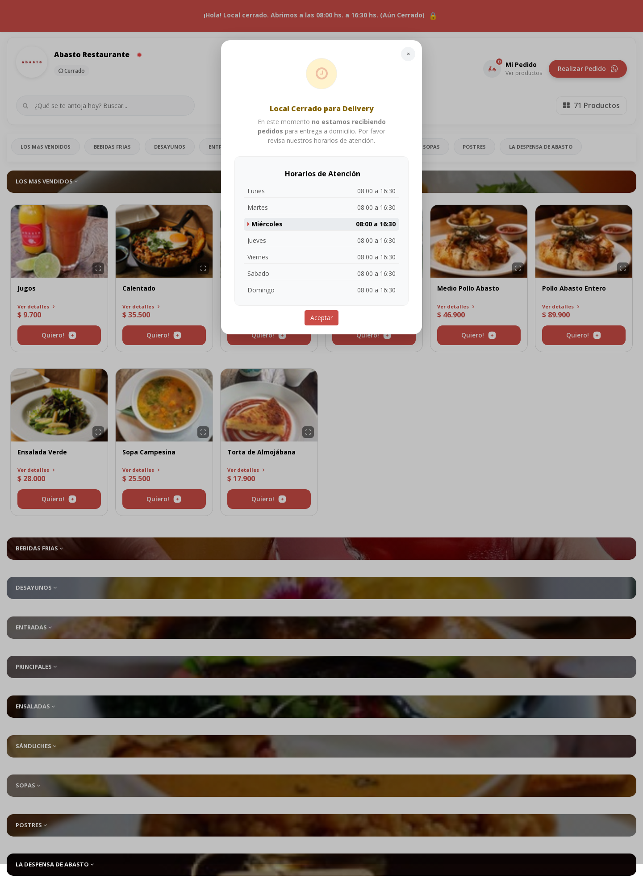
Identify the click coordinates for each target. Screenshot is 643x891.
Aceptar (321, 317)
